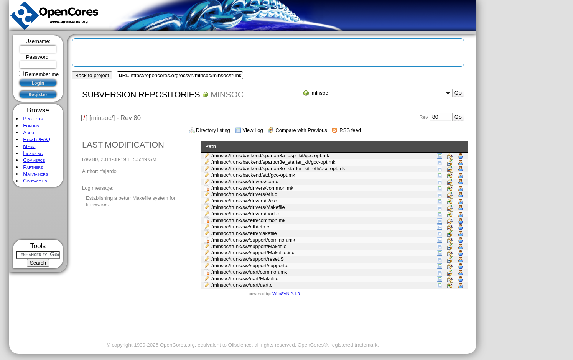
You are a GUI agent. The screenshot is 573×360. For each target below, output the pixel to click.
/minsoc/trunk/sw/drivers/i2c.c (244, 201)
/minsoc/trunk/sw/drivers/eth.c (244, 194)
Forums (31, 125)
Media (29, 146)
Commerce (34, 160)
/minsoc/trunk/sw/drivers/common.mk (252, 188)
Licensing (33, 153)
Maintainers (35, 174)
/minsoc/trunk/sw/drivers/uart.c (245, 214)
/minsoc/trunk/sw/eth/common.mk (248, 220)
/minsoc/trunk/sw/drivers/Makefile (248, 207)
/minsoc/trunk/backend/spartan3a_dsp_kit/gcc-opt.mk (270, 155)
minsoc (227, 94)
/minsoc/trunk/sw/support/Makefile (248, 246)
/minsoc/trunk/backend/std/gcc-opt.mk (253, 175)
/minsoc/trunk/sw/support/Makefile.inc (252, 252)
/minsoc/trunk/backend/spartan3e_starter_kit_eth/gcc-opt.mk (278, 168)
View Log (252, 130)
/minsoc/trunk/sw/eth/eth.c (240, 227)
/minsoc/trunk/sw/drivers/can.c (244, 181)
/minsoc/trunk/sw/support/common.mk (253, 240)
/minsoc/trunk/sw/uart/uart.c (241, 285)
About (29, 132)
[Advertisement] (38, 213)
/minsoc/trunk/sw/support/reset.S (247, 259)
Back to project (92, 75)
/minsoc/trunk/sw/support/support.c (249, 265)
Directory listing (213, 130)
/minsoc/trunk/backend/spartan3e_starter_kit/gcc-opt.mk (273, 162)
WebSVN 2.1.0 (286, 293)
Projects (33, 119)
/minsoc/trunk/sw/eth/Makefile (244, 233)
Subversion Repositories (141, 94)
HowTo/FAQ (36, 139)
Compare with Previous (301, 130)
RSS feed (350, 130)
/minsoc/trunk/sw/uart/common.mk (249, 272)
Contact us (35, 181)
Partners (33, 167)
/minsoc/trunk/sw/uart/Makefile (244, 278)
